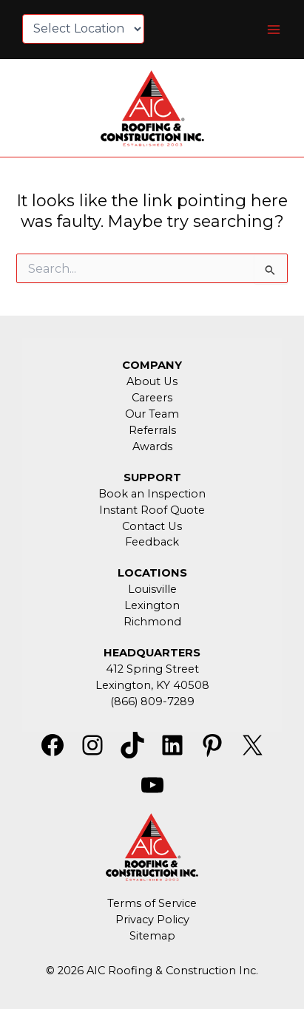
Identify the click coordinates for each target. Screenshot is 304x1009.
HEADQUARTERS (152, 652)
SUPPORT (152, 477)
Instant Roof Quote (152, 510)
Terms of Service (152, 903)
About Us (152, 381)
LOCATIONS (152, 573)
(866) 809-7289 (152, 701)
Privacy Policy (152, 919)
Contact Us (152, 526)
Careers (152, 397)
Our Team (152, 414)
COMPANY (152, 365)
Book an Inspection (152, 493)
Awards (152, 446)
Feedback (152, 541)
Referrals (152, 430)
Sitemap (152, 935)
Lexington (152, 605)
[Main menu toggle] (273, 29)
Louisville (152, 589)
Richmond (152, 621)
